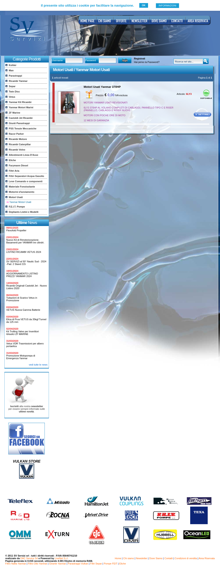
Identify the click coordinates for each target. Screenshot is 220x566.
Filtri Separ (96, 563)
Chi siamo (128, 558)
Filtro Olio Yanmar (37, 563)
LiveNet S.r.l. (61, 558)
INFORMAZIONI (167, 5)
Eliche (122, 563)
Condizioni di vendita (186, 558)
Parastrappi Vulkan (78, 563)
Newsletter (141, 558)
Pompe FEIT (110, 563)
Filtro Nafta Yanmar (15, 563)
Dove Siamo (156, 558)
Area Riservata (207, 558)
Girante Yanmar (57, 563)
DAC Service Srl (29, 558)
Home (118, 558)
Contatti (168, 558)
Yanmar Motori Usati (20, 202)
